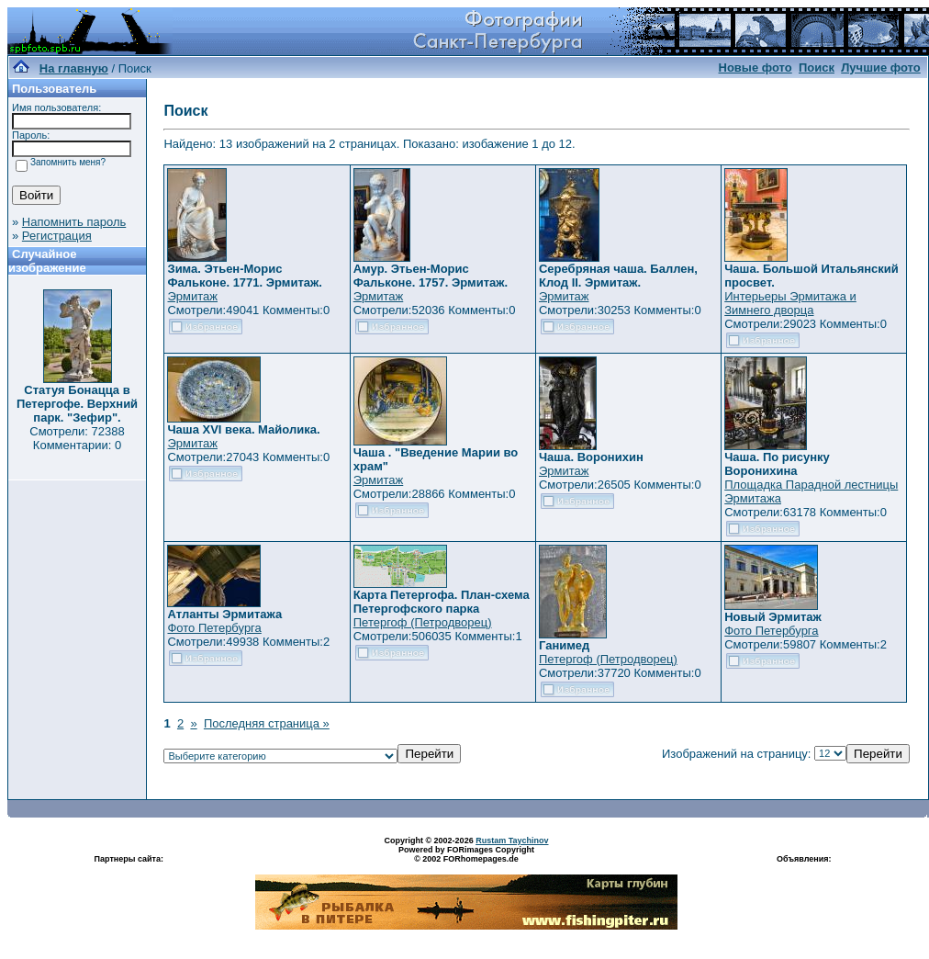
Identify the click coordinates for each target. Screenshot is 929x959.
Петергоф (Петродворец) (422, 622)
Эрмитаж (192, 296)
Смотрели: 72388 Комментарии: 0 (76, 438)
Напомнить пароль (74, 222)
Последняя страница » (267, 723)
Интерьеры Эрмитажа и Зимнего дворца (790, 303)
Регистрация (57, 236)
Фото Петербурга (214, 628)
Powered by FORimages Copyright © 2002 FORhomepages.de (466, 854)
